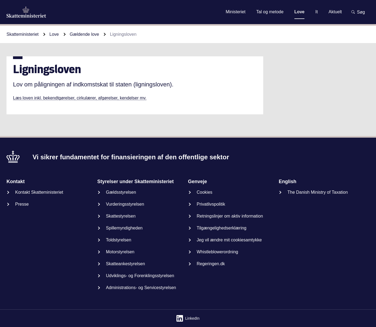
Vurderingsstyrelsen (125, 204)
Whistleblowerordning (217, 252)
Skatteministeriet (22, 34)
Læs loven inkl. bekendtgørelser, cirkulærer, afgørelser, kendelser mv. (79, 98)
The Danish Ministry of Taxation (317, 192)
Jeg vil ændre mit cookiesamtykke (229, 240)
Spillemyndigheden (124, 228)
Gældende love (84, 34)
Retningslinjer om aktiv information (230, 216)
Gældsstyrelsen (121, 192)
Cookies (205, 192)
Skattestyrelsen (121, 216)
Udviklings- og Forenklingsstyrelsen (140, 275)
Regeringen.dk (211, 263)
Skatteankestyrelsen (125, 263)
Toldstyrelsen (118, 240)
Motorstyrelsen (120, 252)
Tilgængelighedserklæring (222, 228)
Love (54, 34)
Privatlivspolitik (211, 204)
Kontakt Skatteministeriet (39, 192)
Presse (22, 204)
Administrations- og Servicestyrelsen (141, 287)
